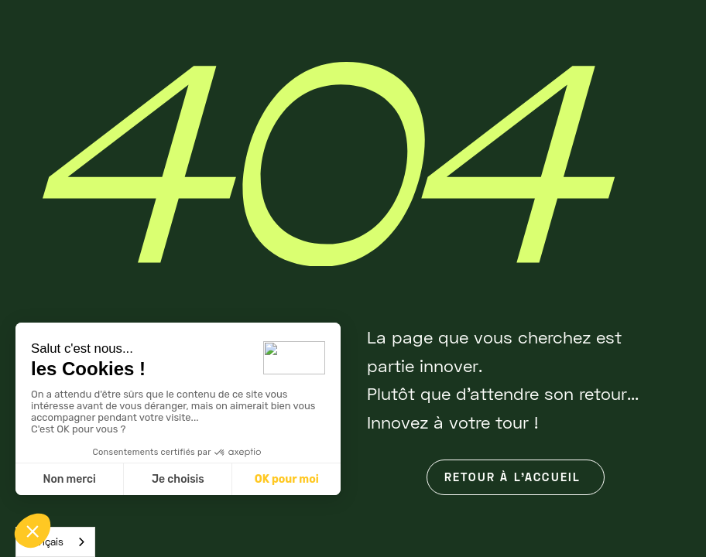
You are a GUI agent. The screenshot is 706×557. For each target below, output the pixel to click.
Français (43, 541)
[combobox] (55, 542)
